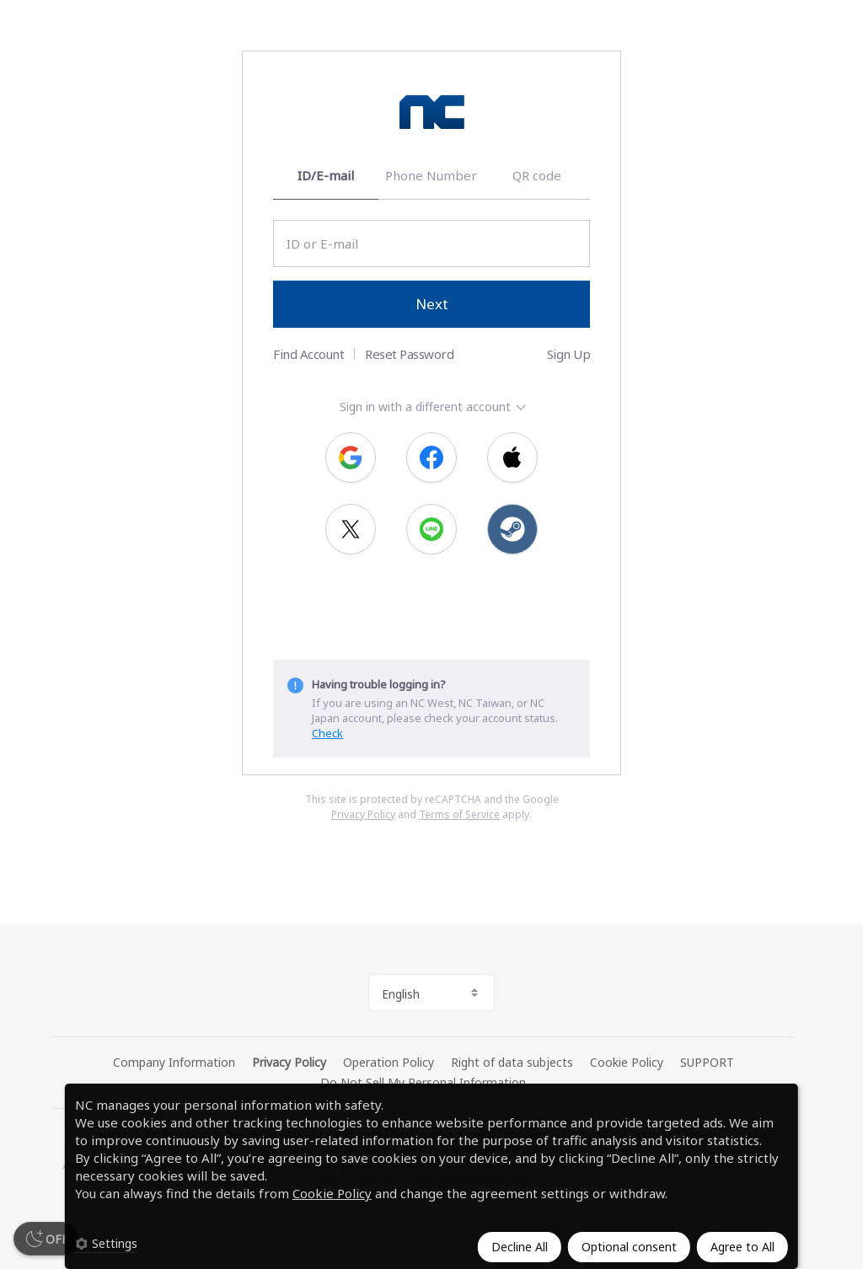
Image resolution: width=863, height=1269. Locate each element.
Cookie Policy (332, 1193)
